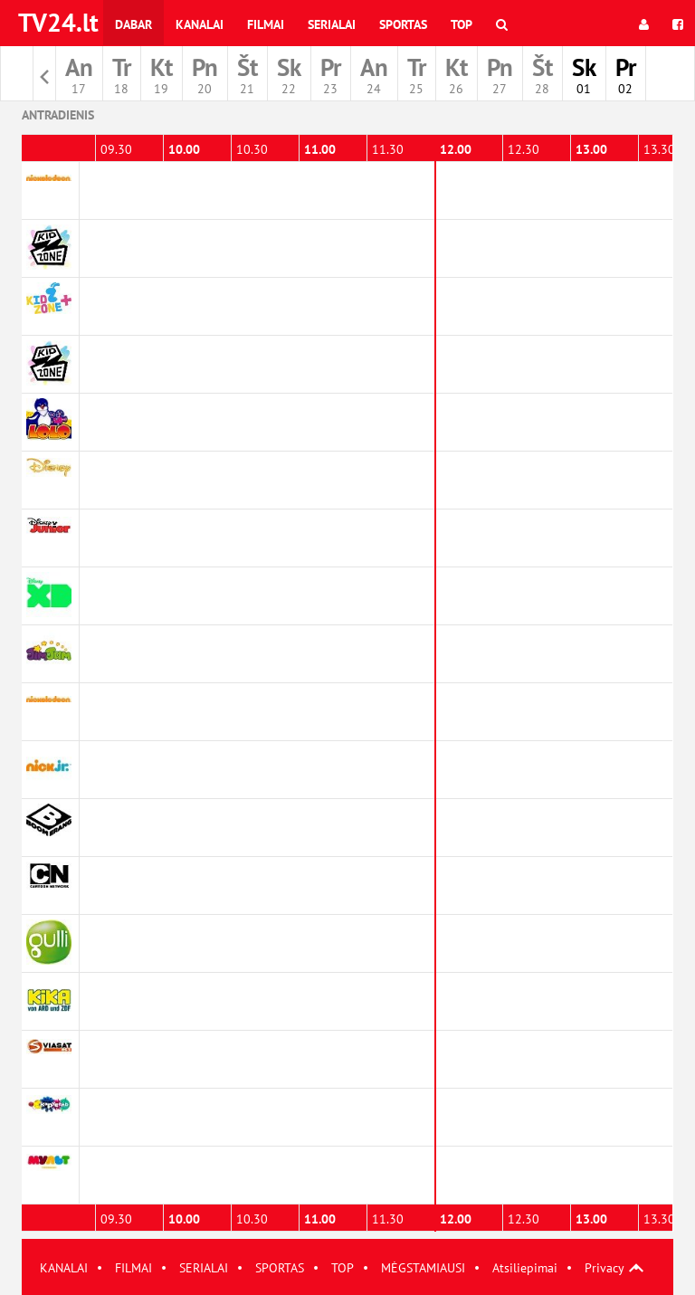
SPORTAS (279, 1268)
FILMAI (133, 1268)
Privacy (604, 1268)
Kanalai (200, 24)
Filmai (265, 24)
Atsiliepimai (524, 1268)
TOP (342, 1268)
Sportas (403, 24)
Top (461, 24)
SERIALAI (203, 1268)
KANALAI (64, 1268)
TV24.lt (58, 22)
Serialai (332, 24)
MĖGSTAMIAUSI (423, 1268)
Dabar (133, 24)
